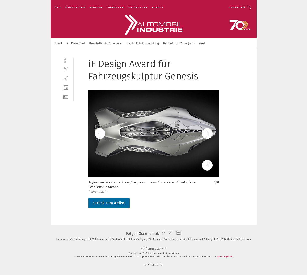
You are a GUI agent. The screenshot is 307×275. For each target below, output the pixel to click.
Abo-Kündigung (139, 239)
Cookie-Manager (79, 239)
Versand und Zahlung (201, 239)
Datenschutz (103, 239)
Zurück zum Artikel (109, 203)
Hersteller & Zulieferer (106, 43)
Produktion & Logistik (179, 43)
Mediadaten (156, 239)
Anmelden (237, 7)
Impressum (62, 239)
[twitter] (65, 69)
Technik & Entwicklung (143, 43)
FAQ (238, 239)
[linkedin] (65, 87)
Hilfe (217, 239)
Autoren (246, 239)
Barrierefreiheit (120, 239)
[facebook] (65, 60)
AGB (92, 239)
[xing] (65, 78)
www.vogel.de (225, 256)
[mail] (65, 96)
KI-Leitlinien (228, 239)
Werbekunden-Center (176, 239)
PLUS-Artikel (75, 43)
